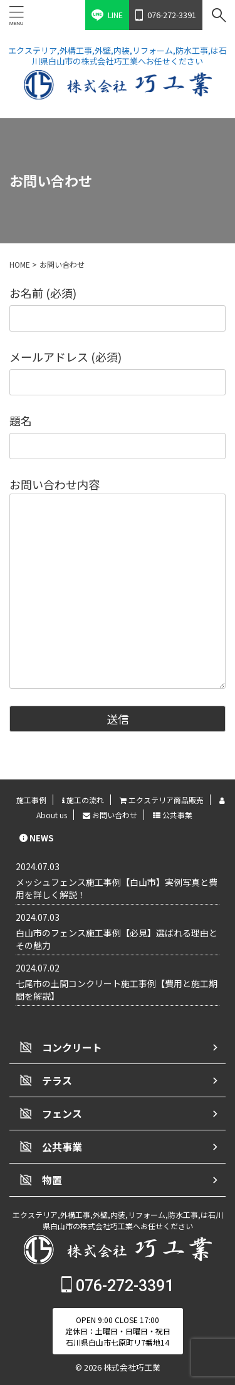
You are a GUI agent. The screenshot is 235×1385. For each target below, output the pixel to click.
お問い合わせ (110, 814)
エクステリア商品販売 (162, 799)
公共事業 (172, 814)
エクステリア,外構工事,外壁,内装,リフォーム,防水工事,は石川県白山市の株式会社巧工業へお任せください (118, 1220)
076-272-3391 (117, 1286)
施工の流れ (83, 799)
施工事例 (31, 799)
